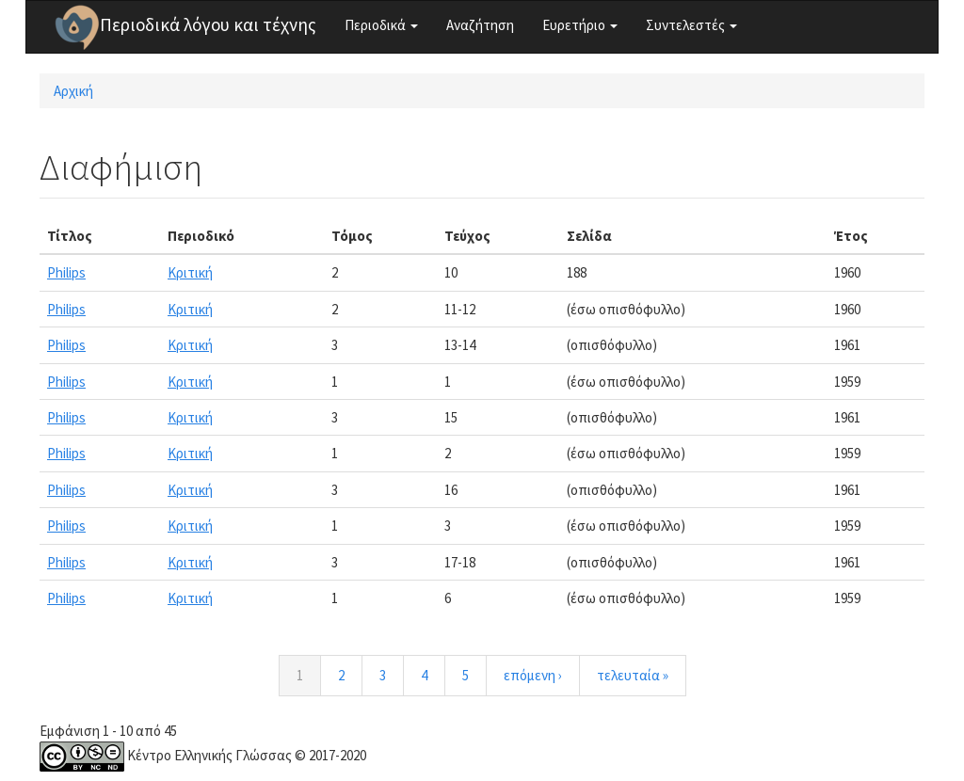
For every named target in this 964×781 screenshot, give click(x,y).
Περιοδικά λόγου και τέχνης (208, 24)
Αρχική (73, 91)
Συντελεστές (691, 25)
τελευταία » (632, 675)
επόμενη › (533, 675)
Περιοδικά (381, 25)
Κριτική (190, 272)
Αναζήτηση (480, 25)
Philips (66, 272)
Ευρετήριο (580, 25)
